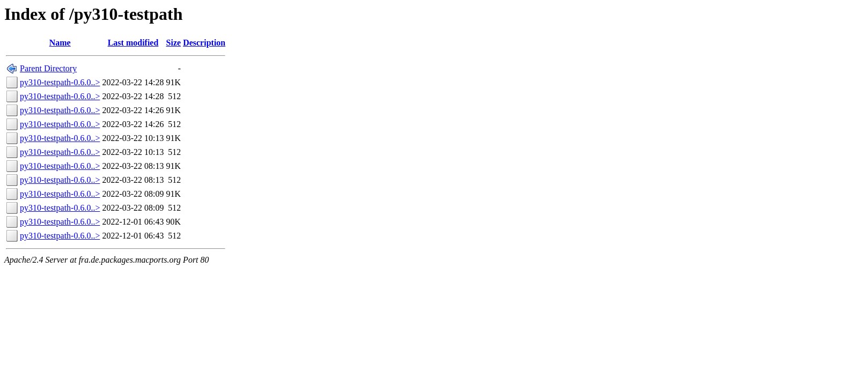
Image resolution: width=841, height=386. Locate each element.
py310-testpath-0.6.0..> (60, 82)
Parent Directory (48, 68)
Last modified (133, 42)
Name (60, 42)
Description (204, 42)
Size (173, 42)
